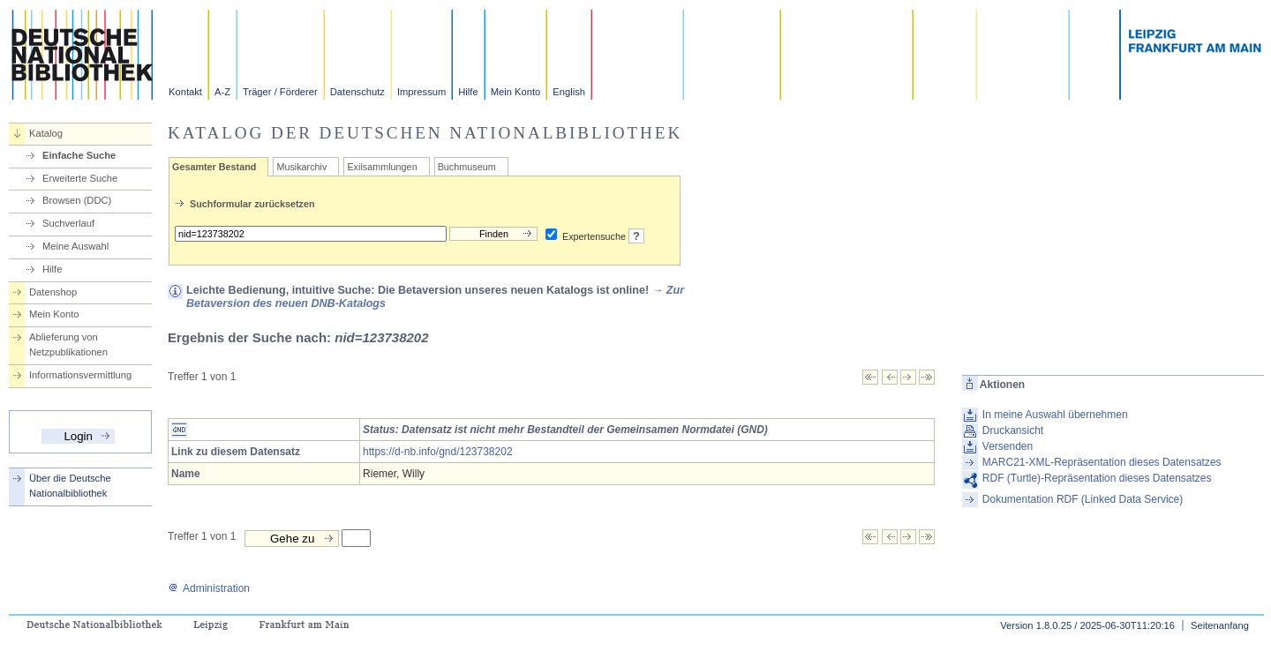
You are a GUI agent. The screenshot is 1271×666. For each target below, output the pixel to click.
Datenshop (53, 292)
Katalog (46, 133)
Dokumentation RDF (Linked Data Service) (1082, 499)
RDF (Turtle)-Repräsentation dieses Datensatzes (1097, 478)
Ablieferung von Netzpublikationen (68, 344)
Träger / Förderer (280, 91)
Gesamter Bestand (214, 166)
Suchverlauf (68, 223)
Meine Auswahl (75, 246)
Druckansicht (1012, 430)
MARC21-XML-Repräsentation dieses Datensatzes (1102, 462)
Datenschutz (357, 91)
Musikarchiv (301, 166)
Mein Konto (516, 91)
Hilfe (468, 91)
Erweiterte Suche (79, 178)
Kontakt (185, 91)
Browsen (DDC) (76, 200)
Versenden (1007, 446)
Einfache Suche (79, 155)
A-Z (222, 91)
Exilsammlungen (382, 166)
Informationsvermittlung (80, 375)
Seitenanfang (1220, 625)
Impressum (421, 91)
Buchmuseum (467, 166)
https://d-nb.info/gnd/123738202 (437, 451)
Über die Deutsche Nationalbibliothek (70, 485)
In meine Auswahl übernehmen (1055, 414)
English (569, 91)
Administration (209, 588)
